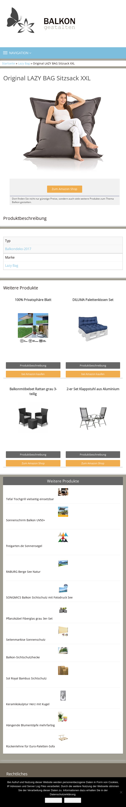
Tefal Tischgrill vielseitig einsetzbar (30, 499)
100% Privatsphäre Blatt (33, 300)
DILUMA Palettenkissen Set (92, 300)
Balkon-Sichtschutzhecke (23, 657)
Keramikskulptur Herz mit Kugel (28, 704)
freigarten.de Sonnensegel (24, 546)
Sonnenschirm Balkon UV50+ (25, 520)
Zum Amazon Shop (64, 189)
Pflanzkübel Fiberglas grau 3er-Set (29, 618)
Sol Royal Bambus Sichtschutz (26, 678)
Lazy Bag (24, 63)
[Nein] (121, 792)
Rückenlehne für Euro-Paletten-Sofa (30, 746)
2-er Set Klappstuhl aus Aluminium (93, 389)
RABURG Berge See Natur (23, 572)
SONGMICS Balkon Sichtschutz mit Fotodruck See (39, 597)
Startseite (8, 63)
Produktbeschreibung (33, 365)
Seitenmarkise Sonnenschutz (25, 640)
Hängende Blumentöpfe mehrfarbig (30, 725)
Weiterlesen (73, 800)
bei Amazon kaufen (33, 374)
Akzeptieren (53, 800)
